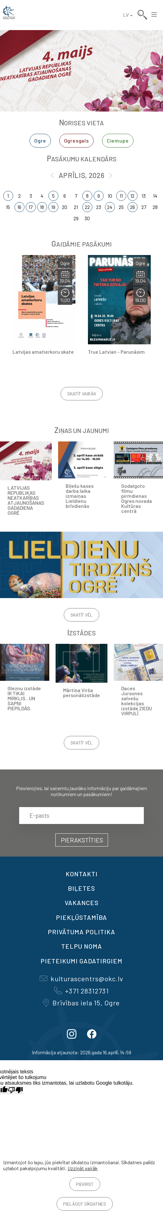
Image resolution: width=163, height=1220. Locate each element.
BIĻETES (81, 888)
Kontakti (82, 874)
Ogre (40, 140)
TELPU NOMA (81, 946)
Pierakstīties (82, 840)
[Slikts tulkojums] (15, 1090)
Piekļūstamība (81, 917)
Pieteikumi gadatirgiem (81, 961)
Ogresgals (76, 140)
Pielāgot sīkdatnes (84, 1204)
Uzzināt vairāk (83, 1168)
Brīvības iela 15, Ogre (81, 1002)
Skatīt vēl (81, 615)
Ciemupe (118, 140)
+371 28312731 (81, 991)
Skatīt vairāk (81, 393)
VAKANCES (82, 902)
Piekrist (85, 1184)
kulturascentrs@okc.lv (81, 978)
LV (126, 15)
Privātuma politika (81, 932)
